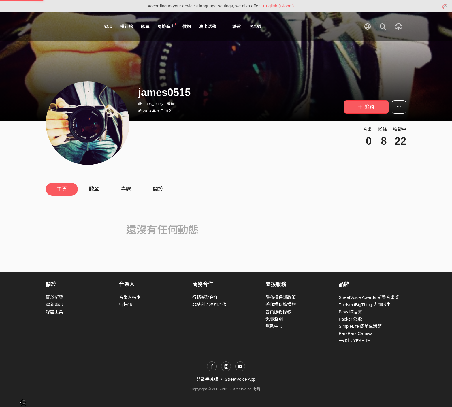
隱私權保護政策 (280, 297)
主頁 (62, 189)
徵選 (186, 26)
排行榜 (126, 26)
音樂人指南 (130, 297)
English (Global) (278, 5)
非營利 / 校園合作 (209, 304)
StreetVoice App (240, 379)
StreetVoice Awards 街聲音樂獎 (369, 297)
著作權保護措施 (280, 304)
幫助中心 (274, 326)
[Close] (445, 6)
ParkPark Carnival (356, 333)
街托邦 (125, 304)
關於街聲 (54, 297)
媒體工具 (54, 311)
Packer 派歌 (350, 318)
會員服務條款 (278, 311)
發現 (108, 26)
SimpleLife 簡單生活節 (360, 326)
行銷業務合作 (205, 297)
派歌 (236, 26)
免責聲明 (274, 318)
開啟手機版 (207, 379)
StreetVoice (69, 26)
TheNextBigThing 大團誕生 (365, 304)
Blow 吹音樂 (350, 311)
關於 (158, 189)
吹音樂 (254, 26)
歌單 (145, 26)
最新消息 (54, 304)
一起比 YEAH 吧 (354, 340)
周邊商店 (166, 26)
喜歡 (126, 189)
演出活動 (207, 26)
